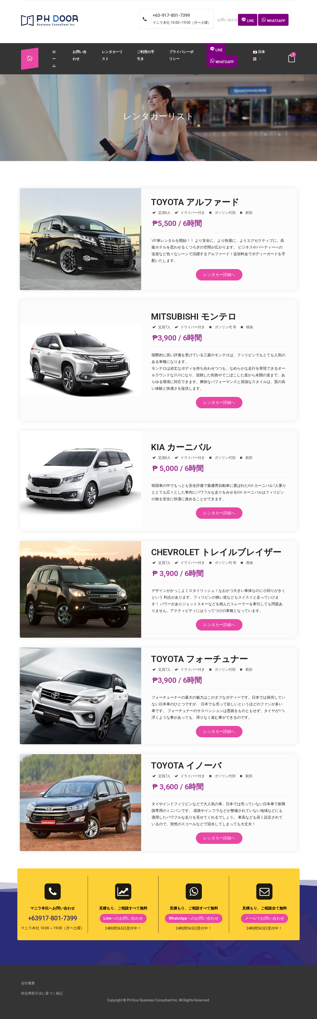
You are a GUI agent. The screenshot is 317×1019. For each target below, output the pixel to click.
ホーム (54, 59)
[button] (247, 20)
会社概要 (28, 983)
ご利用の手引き (145, 55)
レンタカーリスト (112, 55)
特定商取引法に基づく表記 (42, 993)
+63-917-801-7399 (171, 15)
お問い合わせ (79, 55)
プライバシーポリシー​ (181, 55)
